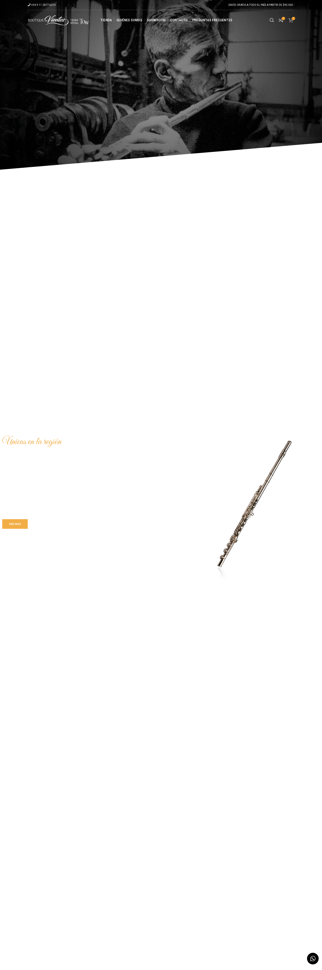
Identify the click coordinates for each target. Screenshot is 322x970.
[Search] (271, 20)
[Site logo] (58, 20)
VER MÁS (15, 526)
